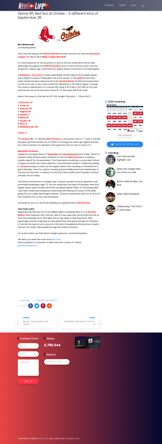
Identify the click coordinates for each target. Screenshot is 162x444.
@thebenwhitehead (27, 245)
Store (133, 5)
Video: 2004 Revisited (128, 193)
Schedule (109, 5)
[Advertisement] (59, 276)
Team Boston (72, 438)
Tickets (122, 5)
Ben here (56, 239)
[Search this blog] (56, 362)
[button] (30, 305)
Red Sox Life (42, 438)
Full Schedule (125, 135)
